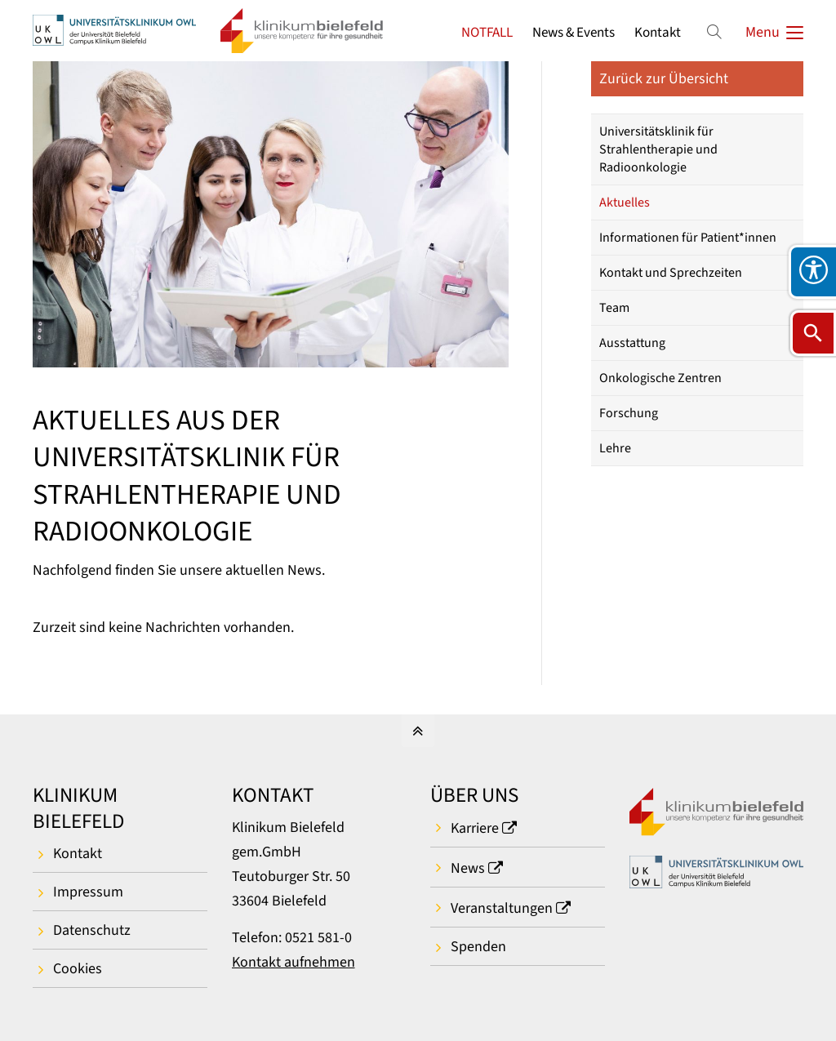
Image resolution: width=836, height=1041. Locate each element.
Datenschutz (92, 930)
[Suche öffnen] (813, 333)
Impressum (88, 892)
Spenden (478, 946)
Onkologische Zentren (660, 378)
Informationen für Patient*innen (687, 238)
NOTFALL (487, 32)
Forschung (628, 413)
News (468, 868)
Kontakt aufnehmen (293, 962)
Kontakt (657, 32)
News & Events (573, 32)
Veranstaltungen (502, 908)
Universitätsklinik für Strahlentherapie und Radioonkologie (658, 149)
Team (614, 308)
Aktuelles (624, 202)
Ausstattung (632, 343)
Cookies (77, 969)
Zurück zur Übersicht (663, 79)
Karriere (475, 828)
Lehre (615, 448)
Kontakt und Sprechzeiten (670, 273)
